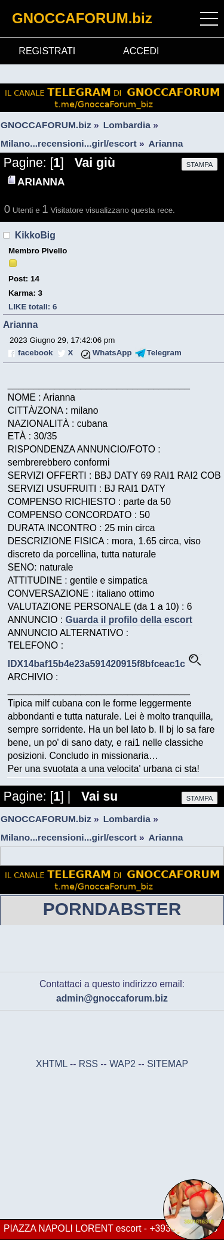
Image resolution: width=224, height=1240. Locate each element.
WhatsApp (112, 352)
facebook (35, 352)
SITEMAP (167, 1064)
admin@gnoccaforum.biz (112, 998)
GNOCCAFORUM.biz (82, 18)
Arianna (20, 325)
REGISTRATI (47, 51)
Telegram (164, 352)
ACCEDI (141, 51)
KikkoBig (35, 235)
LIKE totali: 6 (32, 306)
